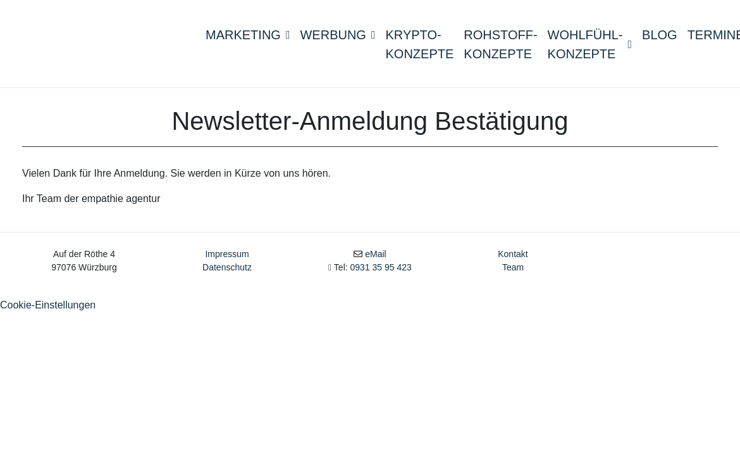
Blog (659, 37)
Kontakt (512, 260)
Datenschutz (227, 274)
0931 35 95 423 (381, 274)
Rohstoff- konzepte (500, 46)
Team (513, 274)
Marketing (248, 37)
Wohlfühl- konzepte (590, 46)
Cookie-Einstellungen (48, 311)
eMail (375, 260)
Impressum (227, 260)
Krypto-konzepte (420, 46)
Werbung (337, 37)
